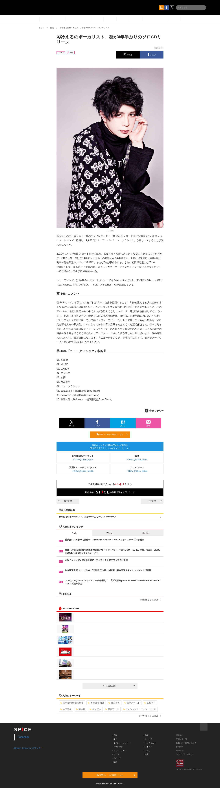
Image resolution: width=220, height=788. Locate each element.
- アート (115, 754)
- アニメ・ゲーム (119, 750)
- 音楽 (114, 735)
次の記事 (155, 501)
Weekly (110, 533)
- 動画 (146, 735)
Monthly (145, 533)
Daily (74, 533)
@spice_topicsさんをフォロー (28, 748)
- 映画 (114, 762)
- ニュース (148, 739)
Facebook (23, 736)
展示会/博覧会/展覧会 (71, 703)
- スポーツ (116, 758)
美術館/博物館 (96, 703)
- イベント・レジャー (121, 743)
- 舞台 (114, 739)
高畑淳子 (149, 703)
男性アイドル (131, 703)
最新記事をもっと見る (150, 600)
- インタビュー (150, 743)
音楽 (52, 28)
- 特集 (146, 754)
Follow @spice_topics (83, 459)
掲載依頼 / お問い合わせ (186, 743)
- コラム (147, 750)
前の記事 (65, 501)
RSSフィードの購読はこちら (112, 434)
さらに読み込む (119, 686)
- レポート (148, 747)
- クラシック (117, 747)
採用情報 (179, 747)
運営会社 (179, 735)
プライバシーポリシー (185, 754)
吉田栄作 (65, 709)
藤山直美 (113, 703)
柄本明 (80, 709)
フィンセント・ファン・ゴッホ (139, 709)
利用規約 (179, 750)
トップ (41, 28)
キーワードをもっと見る (149, 716)
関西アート (112, 709)
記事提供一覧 (181, 739)
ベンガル (95, 709)
